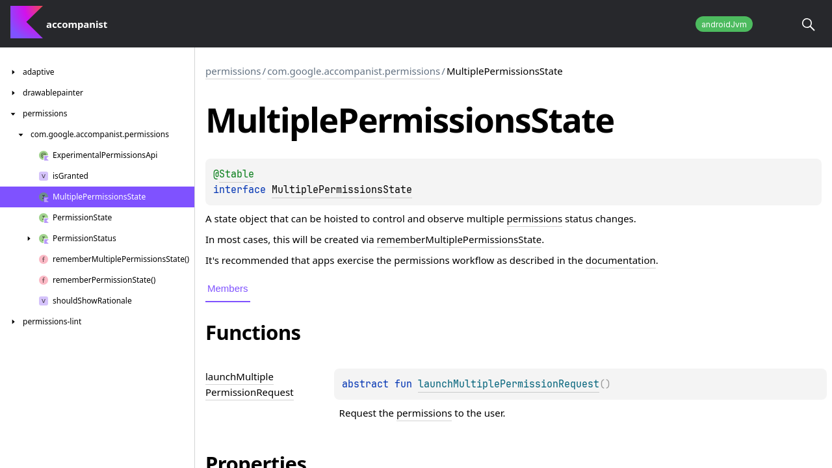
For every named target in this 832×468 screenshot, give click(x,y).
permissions (233, 70)
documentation (621, 260)
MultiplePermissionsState (342, 189)
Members (227, 288)
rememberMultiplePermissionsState (459, 239)
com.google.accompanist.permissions (353, 70)
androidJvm (724, 24)
